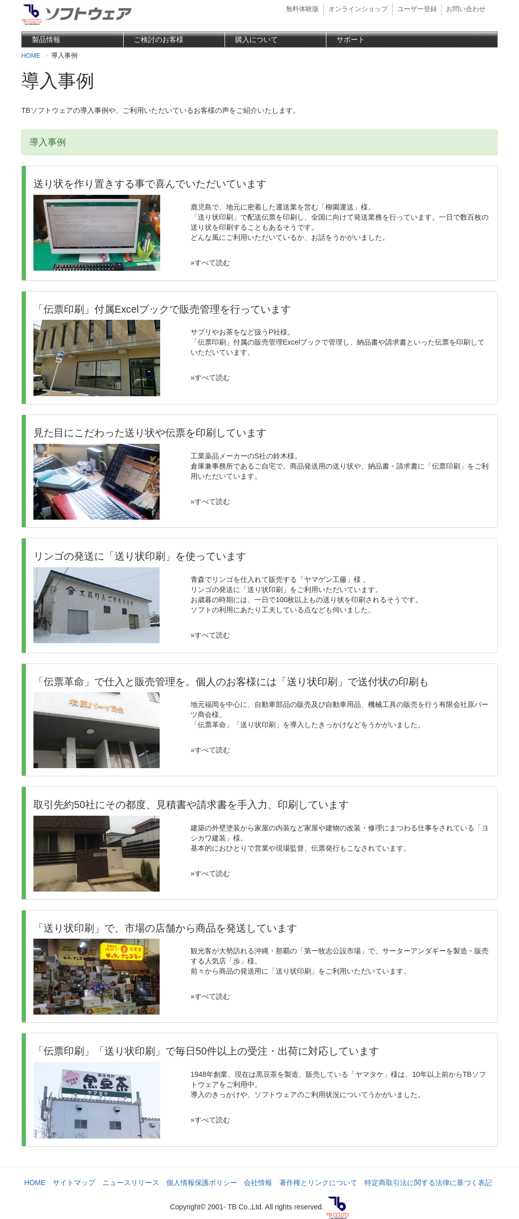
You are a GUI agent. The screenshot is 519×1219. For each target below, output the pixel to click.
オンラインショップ (358, 9)
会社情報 (258, 1183)
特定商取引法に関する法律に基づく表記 (428, 1183)
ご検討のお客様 (158, 39)
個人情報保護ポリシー (201, 1183)
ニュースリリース (130, 1183)
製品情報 (46, 39)
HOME (35, 1183)
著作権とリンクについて (318, 1183)
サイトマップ (74, 1183)
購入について (256, 39)
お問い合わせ (466, 9)
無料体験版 (302, 9)
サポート (351, 39)
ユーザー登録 (417, 9)
